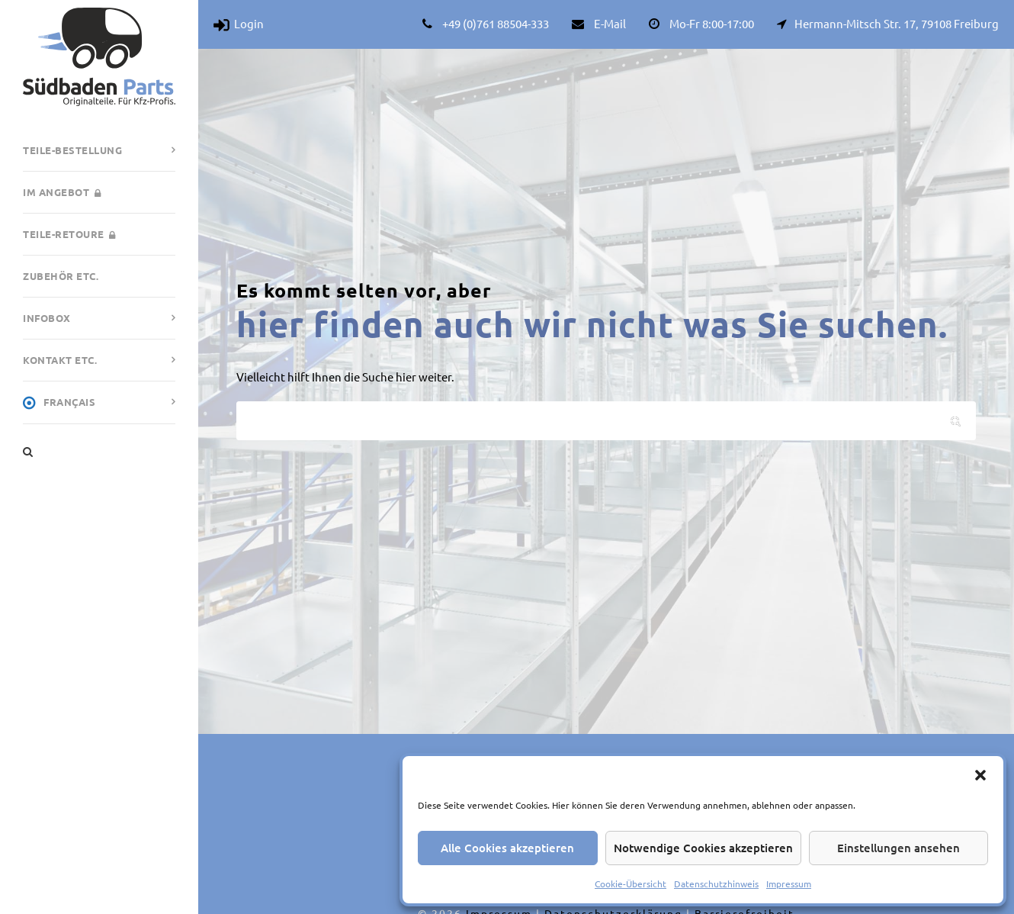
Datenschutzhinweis (716, 883)
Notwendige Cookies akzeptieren (703, 847)
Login (238, 23)
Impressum (788, 883)
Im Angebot (62, 191)
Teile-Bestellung (72, 149)
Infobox (47, 317)
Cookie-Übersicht (630, 883)
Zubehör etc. (60, 275)
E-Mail (610, 23)
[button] (980, 775)
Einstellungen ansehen (898, 847)
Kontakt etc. (60, 359)
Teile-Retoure (69, 233)
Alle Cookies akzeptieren (507, 847)
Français (59, 402)
